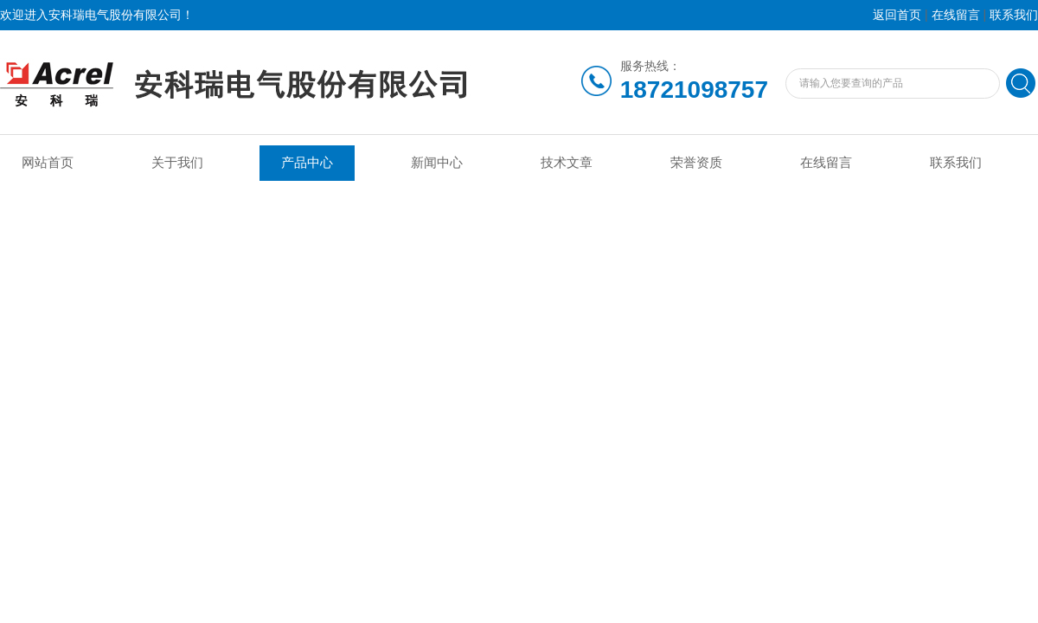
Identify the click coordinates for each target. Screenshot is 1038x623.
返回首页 (897, 15)
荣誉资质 (696, 163)
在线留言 (956, 15)
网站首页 (48, 163)
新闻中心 (437, 163)
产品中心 (307, 163)
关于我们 (177, 163)
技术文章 (567, 163)
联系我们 (1014, 15)
